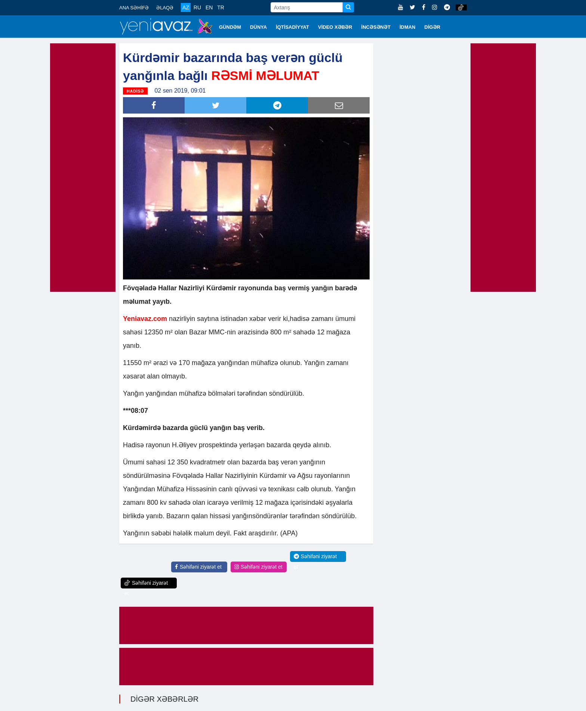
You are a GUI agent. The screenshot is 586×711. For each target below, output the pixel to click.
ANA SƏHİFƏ (134, 7)
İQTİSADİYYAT (292, 27)
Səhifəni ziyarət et (198, 567)
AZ (185, 7)
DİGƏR (433, 27)
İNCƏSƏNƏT (376, 27)
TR (220, 7)
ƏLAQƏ (164, 7)
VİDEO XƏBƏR (335, 27)
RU (197, 7)
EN (209, 7)
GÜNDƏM (230, 27)
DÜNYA (258, 27)
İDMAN (408, 27)
